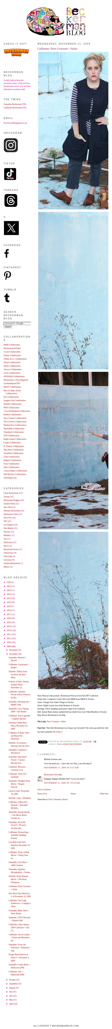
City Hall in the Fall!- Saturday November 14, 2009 (19, 845)
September (13, 984)
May (11, 1000)
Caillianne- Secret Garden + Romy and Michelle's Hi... (19, 937)
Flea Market (8, 528)
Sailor (63, 721)
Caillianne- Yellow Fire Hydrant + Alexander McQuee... (18, 805)
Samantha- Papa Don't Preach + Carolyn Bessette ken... (18, 760)
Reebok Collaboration (12, 404)
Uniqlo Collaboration (12, 443)
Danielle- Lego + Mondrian (20, 798)
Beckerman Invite (11, 549)
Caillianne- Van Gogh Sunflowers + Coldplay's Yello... (20, 903)
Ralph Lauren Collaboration (15, 439)
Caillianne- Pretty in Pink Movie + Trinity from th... (19, 855)
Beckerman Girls (51, 775)
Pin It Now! (57, 732)
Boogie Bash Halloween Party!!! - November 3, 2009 (19, 957)
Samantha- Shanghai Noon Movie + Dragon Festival (19, 784)
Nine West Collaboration (13, 450)
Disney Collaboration (12, 355)
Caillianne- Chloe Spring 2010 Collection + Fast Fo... (19, 927)
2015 (9, 622)
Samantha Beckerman (12, 104)
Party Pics (8, 518)
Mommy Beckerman (12, 511)
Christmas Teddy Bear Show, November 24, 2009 (18, 726)
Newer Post (42, 794)
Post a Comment (44, 789)
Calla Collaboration (11, 457)
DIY (5, 521)
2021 (9, 602)
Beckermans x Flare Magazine (16, 380)
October (12, 980)
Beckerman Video (11, 514)
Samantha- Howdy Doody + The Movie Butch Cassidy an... (19, 815)
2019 (9, 606)
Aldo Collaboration (11, 467)
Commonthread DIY (12, 383)
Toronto (7, 497)
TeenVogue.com (10, 478)
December (13, 650)
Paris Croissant (53, 721)
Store (6, 546)
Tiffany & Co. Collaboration (15, 359)
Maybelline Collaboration (14, 429)
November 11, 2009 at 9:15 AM (61, 768)
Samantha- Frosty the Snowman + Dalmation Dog (19, 948)
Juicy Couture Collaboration (15, 418)
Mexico (7, 567)
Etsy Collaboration (11, 397)
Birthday (7, 535)
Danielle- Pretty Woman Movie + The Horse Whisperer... (18, 879)
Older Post (104, 794)
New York (8, 507)
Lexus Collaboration (12, 373)
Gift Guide (8, 556)
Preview (7, 532)
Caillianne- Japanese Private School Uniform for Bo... (19, 695)
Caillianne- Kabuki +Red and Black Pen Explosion (19, 736)
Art (5, 539)
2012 (9, 634)
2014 (9, 626)
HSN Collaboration (11, 408)
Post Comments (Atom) (58, 799)
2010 (9, 642)
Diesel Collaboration (12, 362)
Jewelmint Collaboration (13, 453)
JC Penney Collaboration (14, 446)
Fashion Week (9, 504)
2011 (9, 638)
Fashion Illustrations (12, 563)
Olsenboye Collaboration (14, 432)
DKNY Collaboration (12, 387)
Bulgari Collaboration (12, 460)
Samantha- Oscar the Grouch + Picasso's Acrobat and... (17, 825)
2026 (9, 582)
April (11, 1004)
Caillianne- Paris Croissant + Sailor (57, 48)
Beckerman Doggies (12, 500)
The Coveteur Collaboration (15, 422)
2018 (9, 610)
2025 (9, 586)
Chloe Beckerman (11, 493)
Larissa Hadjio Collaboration (15, 471)
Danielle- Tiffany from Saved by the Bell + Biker (18, 674)
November (13, 654)
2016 (9, 618)
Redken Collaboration (12, 415)
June (11, 996)
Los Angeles (9, 525)
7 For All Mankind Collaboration (17, 411)
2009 (9, 646)
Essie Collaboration (11, 464)
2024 (9, 590)
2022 (9, 598)
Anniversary (9, 553)
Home (73, 794)
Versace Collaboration (12, 369)
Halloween (8, 542)
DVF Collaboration (11, 436)
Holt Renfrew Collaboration (15, 474)
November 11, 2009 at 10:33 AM (62, 783)
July (11, 992)
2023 (9, 594)
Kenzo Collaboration (12, 366)
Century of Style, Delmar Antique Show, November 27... (19, 685)
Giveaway (8, 560)
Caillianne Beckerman (69, 744)
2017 (9, 614)
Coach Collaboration (12, 352)
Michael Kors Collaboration (15, 425)
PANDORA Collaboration (14, 376)
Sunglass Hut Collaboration (15, 400)
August (12, 988)
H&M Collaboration (12, 345)
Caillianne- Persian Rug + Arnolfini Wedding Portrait (19, 835)
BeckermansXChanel (12, 348)
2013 (9, 630)
